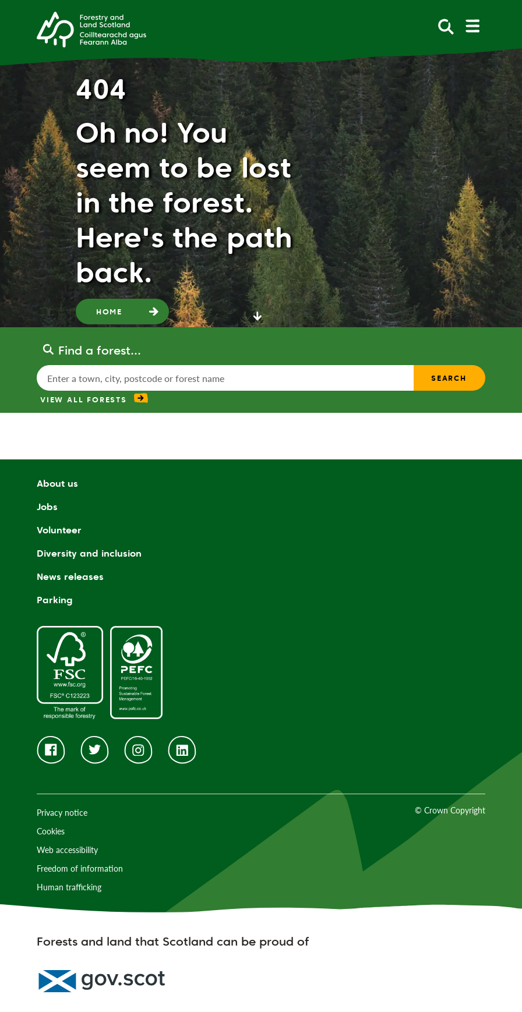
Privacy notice (62, 813)
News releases (70, 576)
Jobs (47, 506)
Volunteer (59, 530)
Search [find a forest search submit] (449, 378)
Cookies (51, 831)
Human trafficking (69, 887)
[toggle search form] (446, 26)
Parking (55, 600)
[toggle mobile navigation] (472, 26)
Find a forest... (99, 351)
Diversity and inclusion (89, 553)
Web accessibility (67, 850)
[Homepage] (91, 28)
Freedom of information (80, 868)
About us (57, 483)
